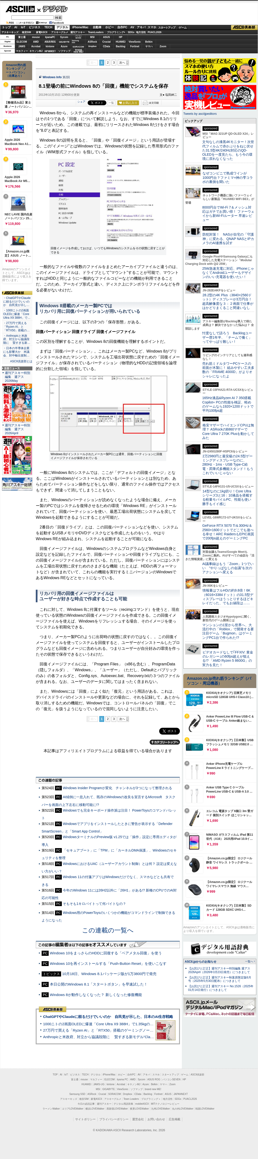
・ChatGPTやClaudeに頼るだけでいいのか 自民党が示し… (17, 301)
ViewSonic (135, 41)
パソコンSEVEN (78, 37)
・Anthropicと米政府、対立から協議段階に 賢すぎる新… (16, 339)
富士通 (22, 37)
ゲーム (183, 27)
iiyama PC (122, 1079)
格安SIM (26, 32)
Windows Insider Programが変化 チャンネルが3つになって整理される (117, 788)
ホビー (109, 27)
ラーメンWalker (51, 1108)
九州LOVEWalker (160, 1108)
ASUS (106, 37)
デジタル (52, 8)
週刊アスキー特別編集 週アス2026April (17, 429)
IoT (23, 27)
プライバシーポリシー (114, 1119)
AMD (36, 41)
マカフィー (22, 51)
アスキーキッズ (9, 32)
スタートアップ (166, 27)
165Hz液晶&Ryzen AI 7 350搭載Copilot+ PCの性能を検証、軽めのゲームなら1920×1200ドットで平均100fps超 (228, 404)
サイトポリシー (85, 1119)
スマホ (151, 27)
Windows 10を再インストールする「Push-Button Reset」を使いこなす (108, 963)
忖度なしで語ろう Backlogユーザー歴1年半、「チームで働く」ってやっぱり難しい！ (227, 337)
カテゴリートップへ (165, 742)
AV (132, 27)
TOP (55, 1074)
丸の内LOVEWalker (182, 1108)
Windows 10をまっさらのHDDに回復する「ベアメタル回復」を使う (106, 953)
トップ (6, 27)
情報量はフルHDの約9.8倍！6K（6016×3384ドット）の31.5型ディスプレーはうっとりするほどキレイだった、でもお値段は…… (227, 596)
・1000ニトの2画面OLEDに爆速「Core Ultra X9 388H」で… (16, 314)
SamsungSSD (75, 41)
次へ (122, 62)
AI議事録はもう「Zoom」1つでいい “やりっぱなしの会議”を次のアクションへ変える (228, 568)
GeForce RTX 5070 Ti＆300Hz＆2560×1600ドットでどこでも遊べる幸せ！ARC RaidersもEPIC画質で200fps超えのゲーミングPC (228, 532)
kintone (50, 46)
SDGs (131, 32)
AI (15, 27)
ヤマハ (149, 46)
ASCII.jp (20, 9)
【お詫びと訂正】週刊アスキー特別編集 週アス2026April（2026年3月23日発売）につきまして (219, 970)
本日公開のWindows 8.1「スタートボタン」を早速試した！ (99, 984)
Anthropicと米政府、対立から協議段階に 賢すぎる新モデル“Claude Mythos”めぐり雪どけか (119, 1037)
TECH (48, 27)
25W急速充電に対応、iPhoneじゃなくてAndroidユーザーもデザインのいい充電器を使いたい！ (228, 273)
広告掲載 (174, 1119)
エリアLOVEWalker (72, 1108)
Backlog (120, 46)
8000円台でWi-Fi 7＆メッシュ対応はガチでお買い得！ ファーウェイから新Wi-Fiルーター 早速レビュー (228, 213)
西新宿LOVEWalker (117, 1108)
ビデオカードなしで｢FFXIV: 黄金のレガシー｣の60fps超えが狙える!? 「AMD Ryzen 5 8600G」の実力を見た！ (227, 658)
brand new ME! (153, 1089)
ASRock (92, 41)
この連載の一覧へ (108, 930)
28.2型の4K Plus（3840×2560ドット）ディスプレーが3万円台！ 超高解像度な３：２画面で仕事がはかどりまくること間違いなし (227, 301)
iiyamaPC (50, 37)
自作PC (122, 27)
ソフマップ (64, 51)
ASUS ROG (50, 41)
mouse (36, 37)
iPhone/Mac (80, 27)
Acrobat (36, 46)
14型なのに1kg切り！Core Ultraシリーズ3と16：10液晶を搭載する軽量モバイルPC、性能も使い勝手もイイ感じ (227, 497)
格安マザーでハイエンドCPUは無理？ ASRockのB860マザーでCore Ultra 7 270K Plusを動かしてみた (228, 431)
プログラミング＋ (151, 1099)
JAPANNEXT (50, 51)
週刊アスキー (77, 32)
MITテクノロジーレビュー (165, 1103)
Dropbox (92, 46)
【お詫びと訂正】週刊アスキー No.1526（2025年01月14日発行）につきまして (220, 988)
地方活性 (141, 32)
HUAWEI (121, 41)
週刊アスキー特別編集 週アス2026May (17, 377)
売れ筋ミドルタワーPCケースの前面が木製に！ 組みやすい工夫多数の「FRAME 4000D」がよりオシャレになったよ (228, 370)
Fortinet (134, 46)
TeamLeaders (96, 32)
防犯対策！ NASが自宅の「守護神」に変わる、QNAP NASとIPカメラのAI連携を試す (228, 238)
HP (120, 37)
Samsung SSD (77, 1094)
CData (106, 46)
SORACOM (114, 1094)
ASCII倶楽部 (244, 27)
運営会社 (138, 1119)
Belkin (148, 41)
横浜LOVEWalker (94, 1108)
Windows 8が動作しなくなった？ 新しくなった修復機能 (96, 995)
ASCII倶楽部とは (21, 361)
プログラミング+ (116, 32)
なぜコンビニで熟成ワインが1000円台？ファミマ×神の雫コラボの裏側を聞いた (227, 177)
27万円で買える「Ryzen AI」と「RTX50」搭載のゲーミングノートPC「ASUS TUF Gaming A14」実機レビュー (135, 1030)
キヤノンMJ (36, 51)
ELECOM (22, 41)
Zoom (163, 46)
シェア (81, 101)
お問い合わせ (156, 1119)
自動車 (97, 27)
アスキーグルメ (59, 32)
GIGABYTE (64, 42)
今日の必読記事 (86, 1103)
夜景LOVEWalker (139, 1108)
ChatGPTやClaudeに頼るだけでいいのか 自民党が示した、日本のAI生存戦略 (108, 1017)
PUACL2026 (155, 32)
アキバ (141, 27)
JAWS (21, 46)
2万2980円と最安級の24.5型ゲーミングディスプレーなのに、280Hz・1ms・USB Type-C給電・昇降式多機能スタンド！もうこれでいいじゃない (227, 464)
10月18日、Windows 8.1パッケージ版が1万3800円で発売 (109, 974)
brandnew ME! (78, 51)
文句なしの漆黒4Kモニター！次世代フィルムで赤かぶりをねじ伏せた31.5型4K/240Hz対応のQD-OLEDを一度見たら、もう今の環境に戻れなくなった (228, 150)
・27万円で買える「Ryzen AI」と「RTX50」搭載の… (16, 326)
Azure (64, 46)
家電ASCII (41, 32)
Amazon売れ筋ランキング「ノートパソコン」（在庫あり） (16, 70)
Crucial (106, 41)
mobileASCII (142, 1103)
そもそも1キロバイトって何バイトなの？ (94, 904)
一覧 (111, 102)
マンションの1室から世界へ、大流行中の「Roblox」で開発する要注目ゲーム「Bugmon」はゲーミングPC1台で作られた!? (228, 631)
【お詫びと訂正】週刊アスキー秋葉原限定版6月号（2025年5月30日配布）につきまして (219, 979)
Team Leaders (131, 1099)
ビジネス (34, 27)
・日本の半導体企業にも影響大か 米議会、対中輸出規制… (16, 351)
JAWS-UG (98, 1084)
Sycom (64, 37)
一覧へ (249, 961)
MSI (92, 37)
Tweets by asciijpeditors (200, 113)
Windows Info (52, 77)
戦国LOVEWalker (204, 1108)
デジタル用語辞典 (123, 1103)
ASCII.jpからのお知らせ (200, 961)
